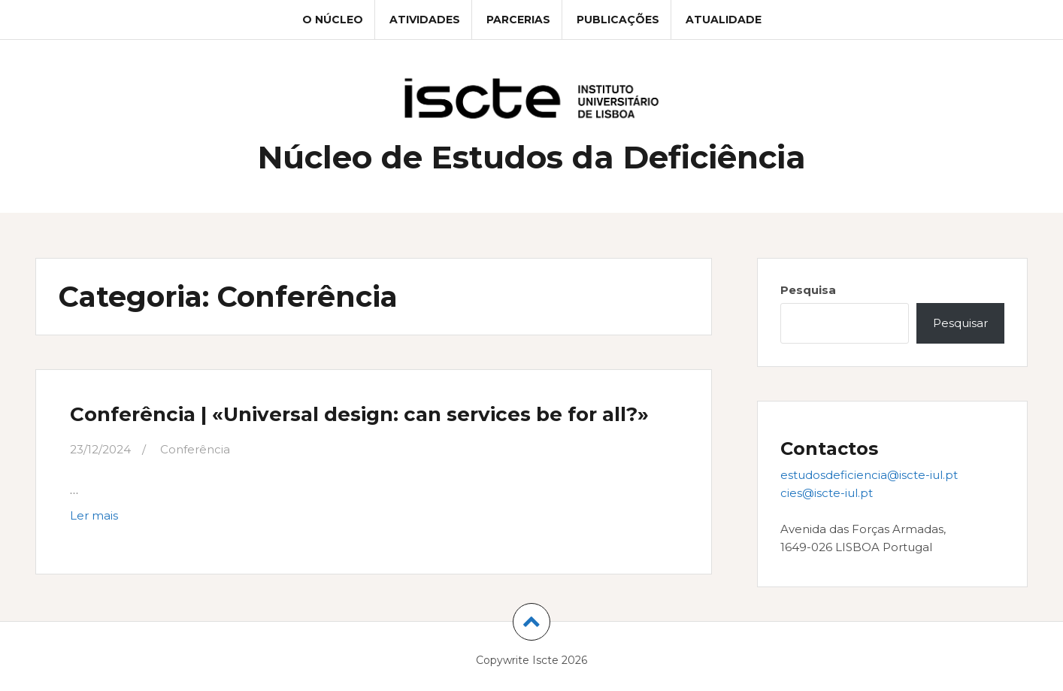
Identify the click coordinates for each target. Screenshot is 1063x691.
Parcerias (518, 19)
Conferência (195, 449)
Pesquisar (960, 323)
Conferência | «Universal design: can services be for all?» (359, 414)
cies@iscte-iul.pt (826, 493)
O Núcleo (332, 19)
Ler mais (128, 519)
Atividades (424, 19)
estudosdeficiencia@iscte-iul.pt (869, 475)
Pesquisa (808, 290)
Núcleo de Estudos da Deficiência (532, 157)
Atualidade (724, 19)
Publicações (618, 19)
